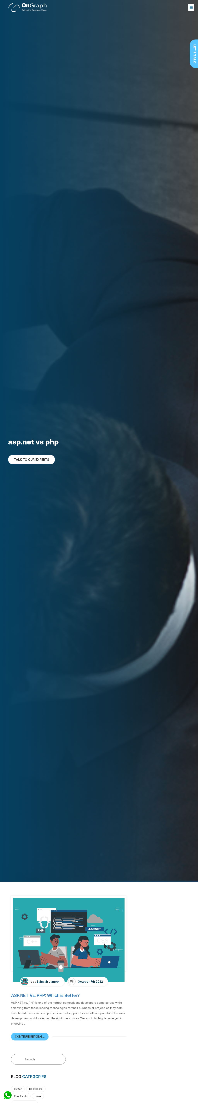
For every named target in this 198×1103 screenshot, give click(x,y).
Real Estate (20, 1096)
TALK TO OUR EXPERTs (31, 459)
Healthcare (36, 1088)
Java (38, 1096)
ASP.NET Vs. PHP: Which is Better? (45, 995)
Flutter (18, 1088)
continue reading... (30, 1036)
